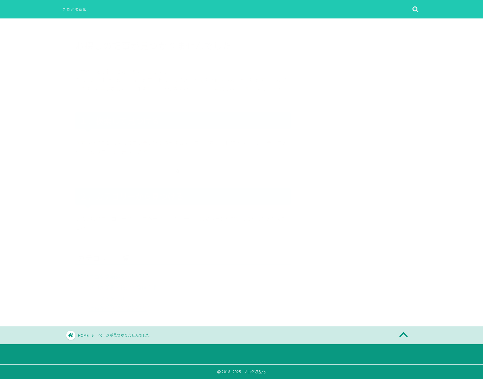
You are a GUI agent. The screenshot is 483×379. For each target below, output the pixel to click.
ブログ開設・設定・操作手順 (123, 284)
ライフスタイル (107, 295)
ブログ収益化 (75, 9)
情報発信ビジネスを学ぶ (118, 305)
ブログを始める (107, 273)
